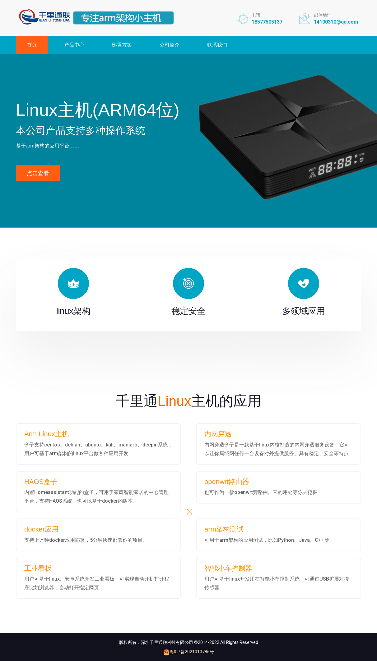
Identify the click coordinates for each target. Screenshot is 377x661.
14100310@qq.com (336, 22)
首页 (32, 45)
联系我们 (217, 45)
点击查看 (38, 173)
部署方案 (122, 45)
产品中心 (74, 45)
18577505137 (267, 22)
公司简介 (169, 45)
